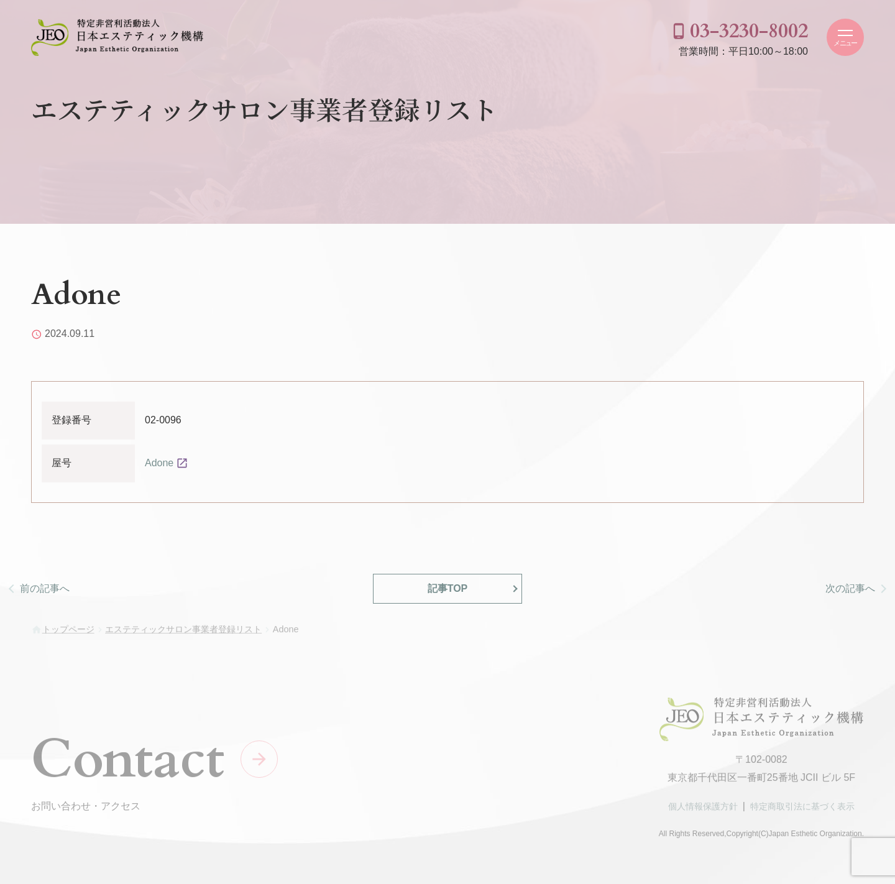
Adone (159, 463)
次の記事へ (850, 588)
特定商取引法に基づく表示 (802, 809)
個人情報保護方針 (703, 809)
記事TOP (448, 588)
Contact (127, 761)
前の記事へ (45, 588)
